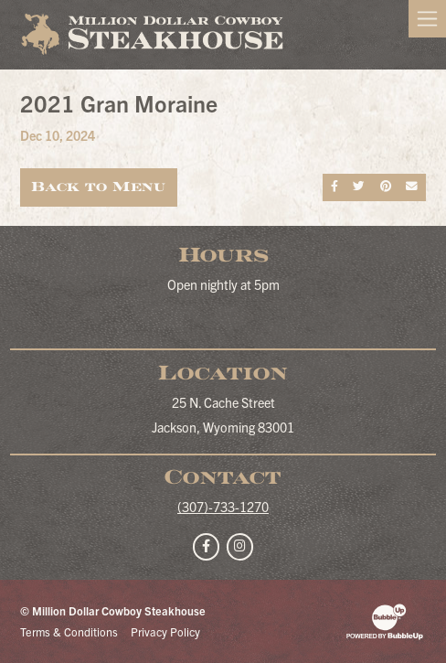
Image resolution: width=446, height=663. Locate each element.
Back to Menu (98, 186)
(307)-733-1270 (223, 506)
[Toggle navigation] (427, 18)
